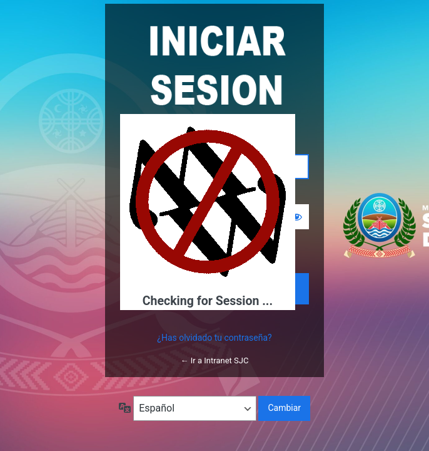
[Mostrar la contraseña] (296, 216)
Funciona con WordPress (214, 65)
